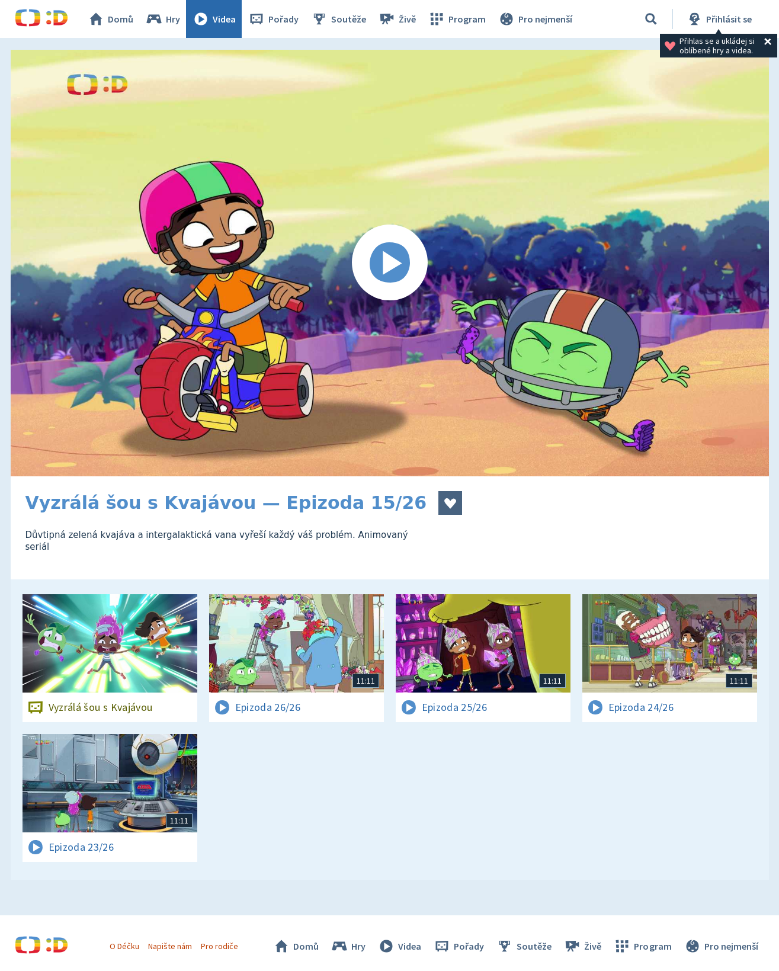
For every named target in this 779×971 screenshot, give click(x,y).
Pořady (273, 19)
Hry (162, 19)
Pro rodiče (219, 946)
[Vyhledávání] (651, 19)
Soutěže (338, 19)
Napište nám (170, 946)
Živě (397, 19)
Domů (110, 19)
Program (457, 19)
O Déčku (124, 946)
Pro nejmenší (535, 19)
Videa (214, 19)
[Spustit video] (390, 263)
